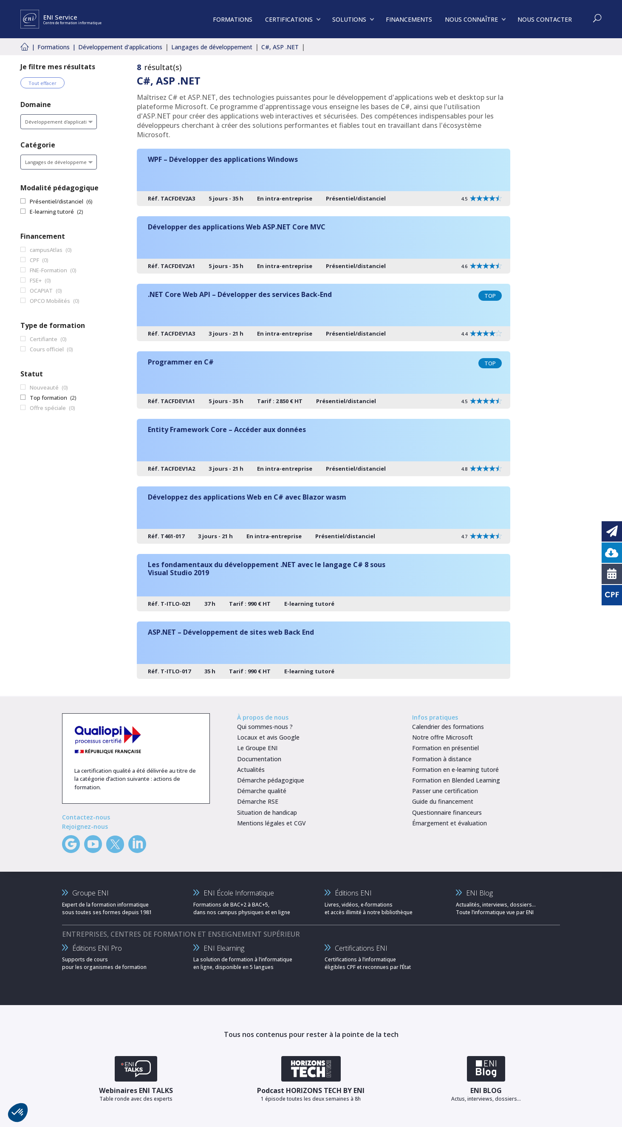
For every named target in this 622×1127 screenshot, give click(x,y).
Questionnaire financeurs (447, 812)
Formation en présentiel (445, 748)
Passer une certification (445, 791)
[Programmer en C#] (323, 380)
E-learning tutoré (52, 211)
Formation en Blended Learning (456, 780)
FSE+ (36, 280)
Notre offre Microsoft (442, 737)
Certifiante (43, 339)
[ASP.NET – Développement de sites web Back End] (323, 650)
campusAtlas (46, 250)
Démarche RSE (257, 801)
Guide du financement (442, 801)
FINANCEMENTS (409, 19)
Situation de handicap (267, 812)
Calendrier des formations (448, 727)
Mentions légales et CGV (271, 823)
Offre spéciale (48, 408)
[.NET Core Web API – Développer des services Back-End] (323, 312)
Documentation (259, 759)
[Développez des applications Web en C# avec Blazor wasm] (323, 515)
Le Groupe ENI (257, 748)
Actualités (251, 769)
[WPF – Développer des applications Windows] (323, 177)
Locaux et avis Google (268, 737)
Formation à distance (442, 759)
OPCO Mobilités (50, 301)
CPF (34, 260)
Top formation (48, 397)
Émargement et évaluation (449, 823)
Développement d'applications (120, 47)
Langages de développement (211, 47)
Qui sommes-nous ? (265, 727)
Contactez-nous (86, 817)
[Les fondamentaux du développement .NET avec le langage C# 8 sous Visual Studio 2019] (323, 582)
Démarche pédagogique (270, 780)
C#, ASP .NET (280, 47)
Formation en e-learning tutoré (455, 769)
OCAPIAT (41, 290)
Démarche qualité (261, 791)
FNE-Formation (48, 270)
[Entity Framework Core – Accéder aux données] (323, 447)
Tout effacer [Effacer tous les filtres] (42, 83)
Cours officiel (47, 349)
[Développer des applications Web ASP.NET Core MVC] (323, 245)
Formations (53, 47)
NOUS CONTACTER (544, 19)
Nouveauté (44, 387)
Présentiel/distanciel (56, 201)
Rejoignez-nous (85, 826)
